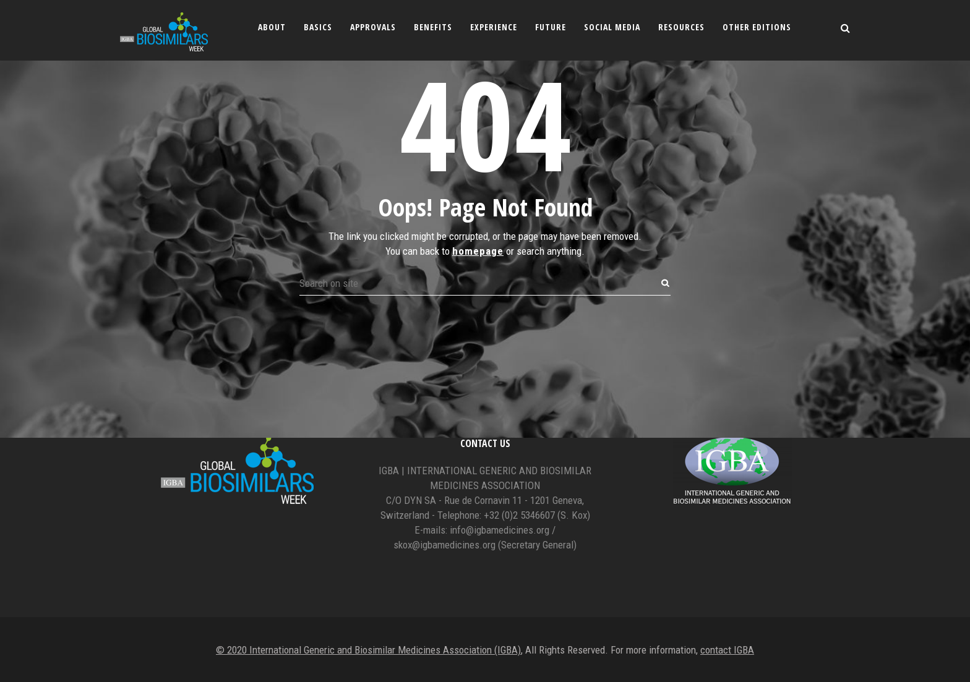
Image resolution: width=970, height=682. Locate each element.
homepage (478, 190)
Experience (493, 27)
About (272, 27)
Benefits (433, 27)
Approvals (373, 27)
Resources (681, 27)
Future (550, 27)
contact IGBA (727, 650)
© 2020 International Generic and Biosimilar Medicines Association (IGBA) (368, 650)
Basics (318, 27)
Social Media (612, 27)
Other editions (757, 27)
